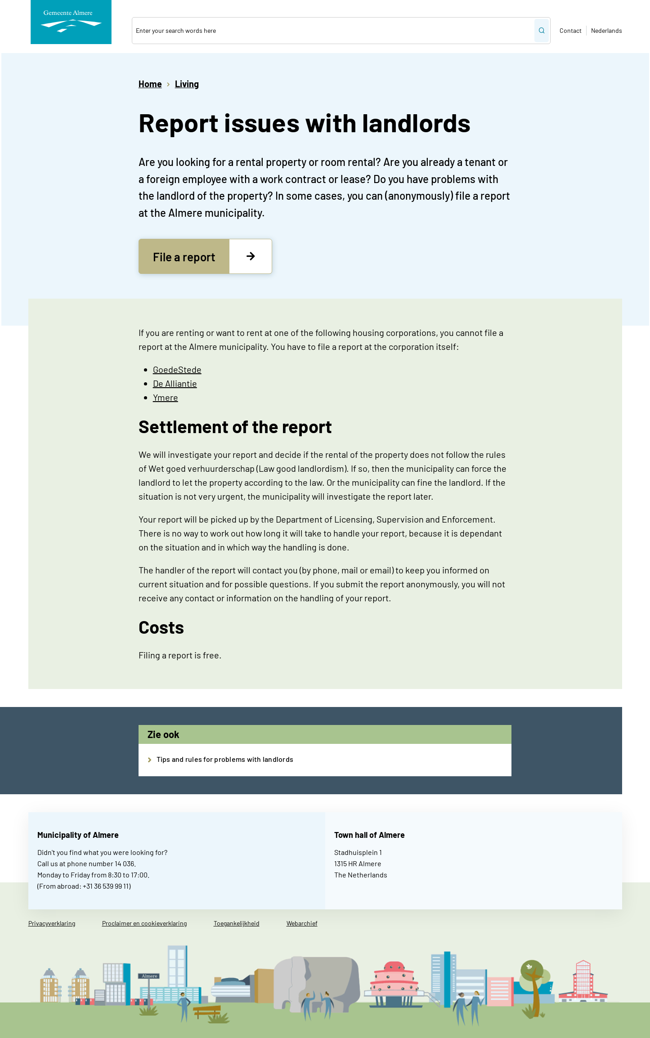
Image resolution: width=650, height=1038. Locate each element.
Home (150, 83)
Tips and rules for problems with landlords (225, 759)
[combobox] (333, 30)
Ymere (165, 397)
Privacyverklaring (51, 923)
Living (187, 83)
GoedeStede (177, 369)
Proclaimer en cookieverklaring (144, 923)
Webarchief (302, 923)
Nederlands (606, 30)
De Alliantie (175, 383)
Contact (571, 30)
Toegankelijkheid (237, 923)
